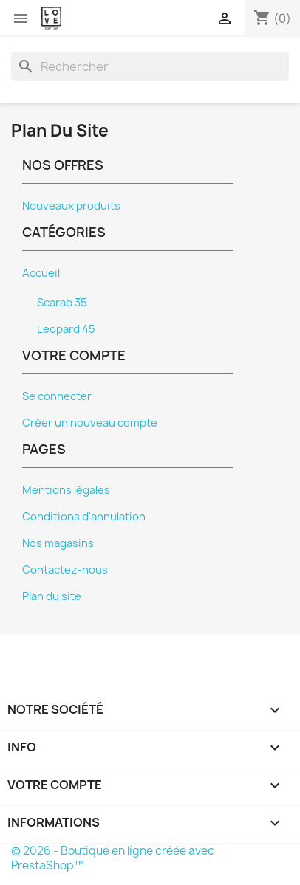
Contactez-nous (65, 569)
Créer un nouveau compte (89, 423)
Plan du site (51, 596)
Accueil (41, 273)
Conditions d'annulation (84, 516)
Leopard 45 (66, 329)
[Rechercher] (150, 66)
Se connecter (57, 396)
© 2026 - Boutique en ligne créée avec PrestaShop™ (112, 858)
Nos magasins (58, 543)
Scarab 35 (62, 302)
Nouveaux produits (71, 206)
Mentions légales (66, 490)
